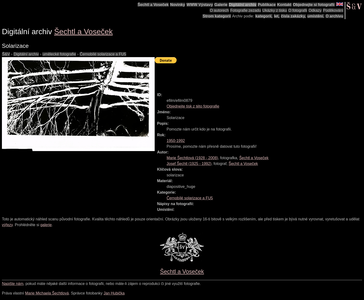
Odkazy (315, 10)
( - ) (192, 158)
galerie (46, 225)
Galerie (220, 5)
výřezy (7, 225)
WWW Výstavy (200, 5)
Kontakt (284, 5)
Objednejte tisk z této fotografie (193, 106)
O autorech (219, 10)
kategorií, (263, 16)
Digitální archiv (242, 5)
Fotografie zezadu (245, 10)
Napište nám (12, 284)
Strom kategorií (217, 16)
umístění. (315, 16)
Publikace (267, 5)
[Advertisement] (241, 76)
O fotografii (297, 10)
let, (277, 16)
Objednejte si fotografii (313, 5)
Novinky (177, 5)
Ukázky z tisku (274, 10)
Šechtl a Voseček (153, 5)
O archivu (334, 16)
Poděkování (333, 10)
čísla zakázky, (293, 16)
